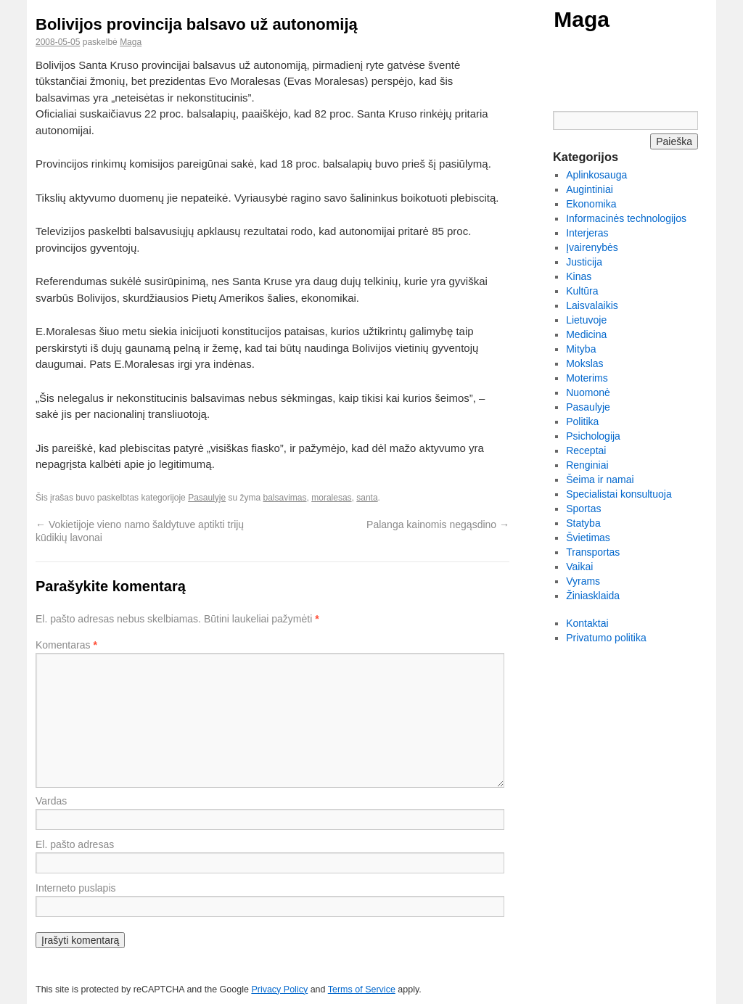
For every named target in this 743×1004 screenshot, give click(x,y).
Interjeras (587, 233)
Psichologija (593, 436)
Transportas (593, 552)
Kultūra (582, 291)
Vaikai (579, 566)
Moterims (587, 378)
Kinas (578, 276)
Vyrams (583, 581)
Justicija (584, 262)
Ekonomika (591, 204)
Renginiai (587, 465)
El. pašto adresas (75, 844)
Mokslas (584, 363)
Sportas (583, 508)
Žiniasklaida (593, 595)
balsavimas (285, 498)
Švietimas (588, 537)
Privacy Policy (279, 989)
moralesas (331, 498)
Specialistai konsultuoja (619, 494)
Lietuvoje (586, 320)
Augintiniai (589, 189)
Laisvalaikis (592, 305)
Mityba (581, 349)
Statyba (583, 523)
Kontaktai (587, 623)
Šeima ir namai (599, 479)
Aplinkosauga (596, 175)
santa (366, 498)
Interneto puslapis (76, 888)
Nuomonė (588, 392)
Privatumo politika (606, 637)
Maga (581, 19)
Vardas (51, 801)
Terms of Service (361, 989)
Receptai (586, 450)
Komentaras (66, 645)
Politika (582, 421)
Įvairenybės (592, 247)
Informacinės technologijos (626, 218)
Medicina (586, 334)
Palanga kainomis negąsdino (437, 524)
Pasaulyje (207, 498)
